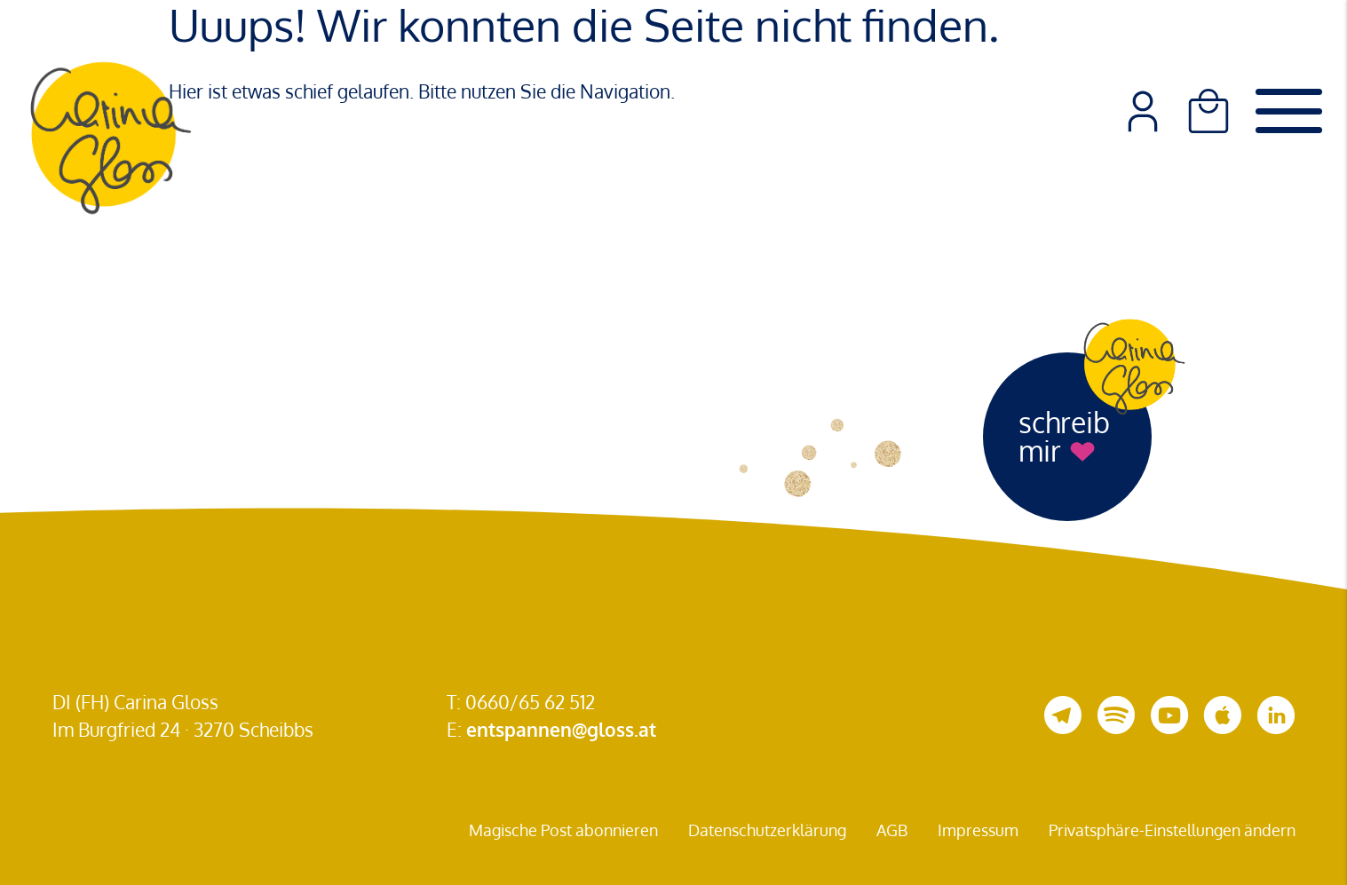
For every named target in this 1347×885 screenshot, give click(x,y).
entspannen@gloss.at (561, 729)
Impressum (978, 830)
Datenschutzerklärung (767, 830)
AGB (891, 830)
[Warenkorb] (1208, 111)
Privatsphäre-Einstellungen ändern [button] (1172, 830)
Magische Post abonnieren (563, 830)
